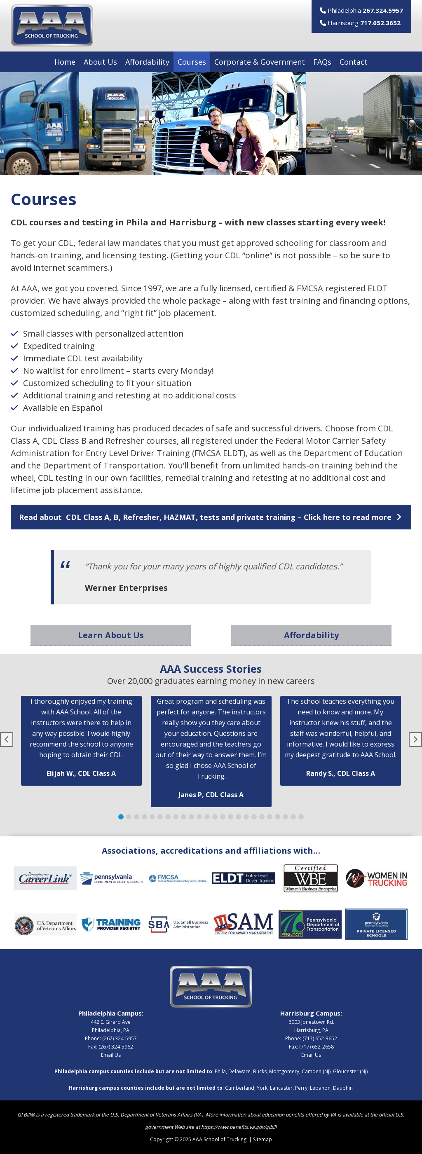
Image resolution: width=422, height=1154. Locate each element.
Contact (354, 62)
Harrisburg (360, 23)
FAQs (322, 62)
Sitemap (262, 1139)
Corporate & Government (259, 62)
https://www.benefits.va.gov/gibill (239, 1127)
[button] (211, 517)
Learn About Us (111, 635)
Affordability (147, 62)
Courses (192, 62)
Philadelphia (361, 10)
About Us (100, 62)
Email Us (111, 1054)
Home (64, 62)
